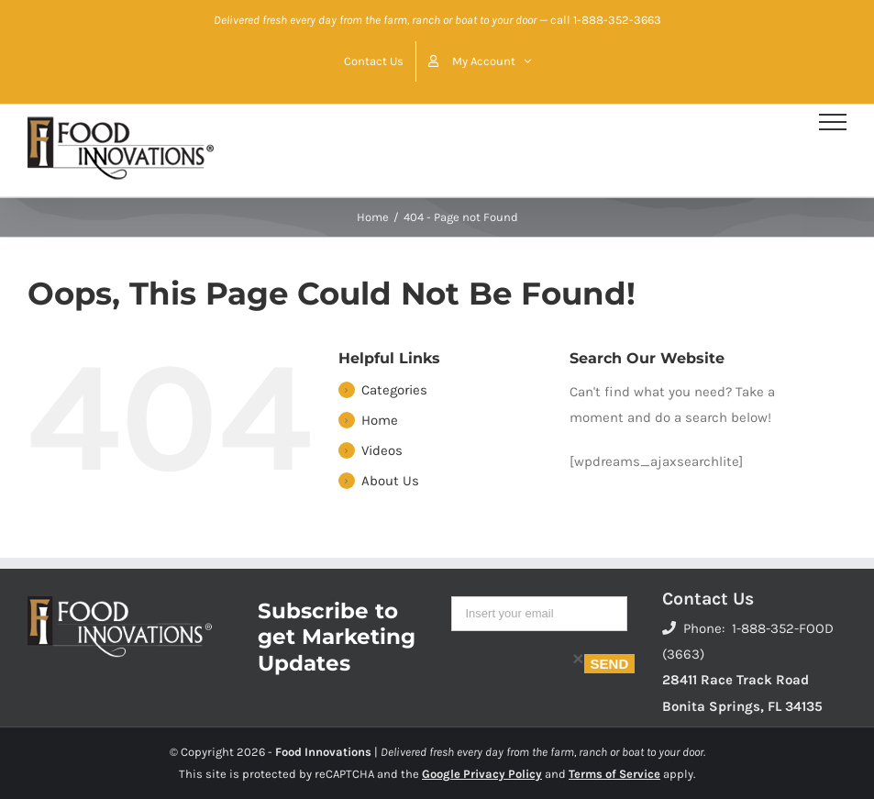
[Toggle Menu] (833, 122)
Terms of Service (614, 774)
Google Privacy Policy (482, 774)
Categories (394, 390)
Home (379, 420)
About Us (390, 480)
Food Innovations (323, 752)
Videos (382, 450)
